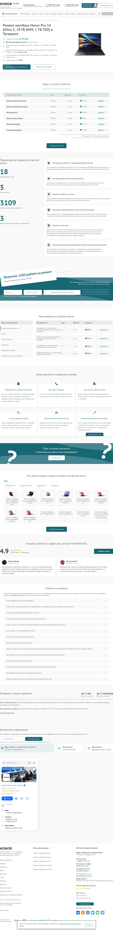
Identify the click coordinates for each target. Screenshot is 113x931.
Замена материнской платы (16, 101)
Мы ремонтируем (10, 14)
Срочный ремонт (25, 14)
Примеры (3, 867)
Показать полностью (7, 713)
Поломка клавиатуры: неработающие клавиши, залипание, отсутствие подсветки (48, 338)
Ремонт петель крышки (14, 118)
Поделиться (78, 912)
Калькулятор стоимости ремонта (11, 895)
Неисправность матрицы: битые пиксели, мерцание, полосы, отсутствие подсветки (49, 329)
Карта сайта (4, 910)
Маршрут (7, 798)
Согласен (89, 925)
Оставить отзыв (103, 551)
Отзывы (46, 14)
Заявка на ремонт (82, 14)
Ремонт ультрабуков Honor (42, 869)
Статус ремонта (107, 14)
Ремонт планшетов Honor (42, 861)
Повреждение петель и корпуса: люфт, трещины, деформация (49, 353)
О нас (40, 14)
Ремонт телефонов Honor (42, 857)
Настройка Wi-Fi (12, 112)
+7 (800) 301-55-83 (53, 5)
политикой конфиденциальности (28, 296)
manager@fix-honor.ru (84, 876)
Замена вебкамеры (13, 124)
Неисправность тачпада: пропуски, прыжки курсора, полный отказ (47, 346)
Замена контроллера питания (17, 107)
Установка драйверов (14, 130)
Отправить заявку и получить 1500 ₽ (62, 292)
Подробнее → (104, 330)
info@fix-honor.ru (82, 871)
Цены (34, 14)
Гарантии (61, 14)
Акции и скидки (70, 14)
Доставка (53, 14)
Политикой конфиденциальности (41, 742)
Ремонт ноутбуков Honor (42, 853)
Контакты (92, 14)
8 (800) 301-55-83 (82, 866)
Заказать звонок (56, 458)
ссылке (10, 905)
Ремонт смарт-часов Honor (42, 865)
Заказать (102, 101)
